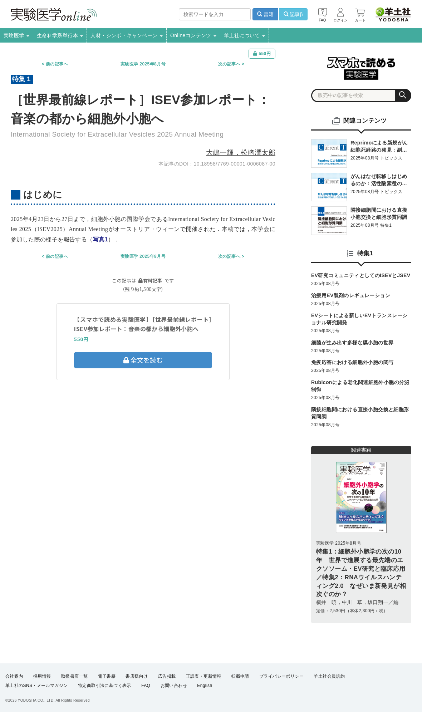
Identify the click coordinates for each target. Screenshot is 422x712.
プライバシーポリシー (281, 676)
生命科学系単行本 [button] (60, 35)
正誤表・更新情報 (203, 676)
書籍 (265, 14)
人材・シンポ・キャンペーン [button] (126, 35)
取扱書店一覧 (74, 676)
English (204, 685)
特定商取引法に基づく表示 (104, 685)
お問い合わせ (174, 685)
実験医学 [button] (16, 35)
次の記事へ (229, 64)
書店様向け (137, 676)
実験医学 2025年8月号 (143, 64)
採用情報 (42, 676)
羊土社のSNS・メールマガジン (36, 685)
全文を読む (143, 359)
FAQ (145, 685)
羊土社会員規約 (329, 676)
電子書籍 (107, 676)
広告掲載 (167, 676)
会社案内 (14, 676)
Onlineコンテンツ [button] (193, 35)
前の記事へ (57, 64)
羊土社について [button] (244, 35)
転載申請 (240, 676)
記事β (293, 14)
